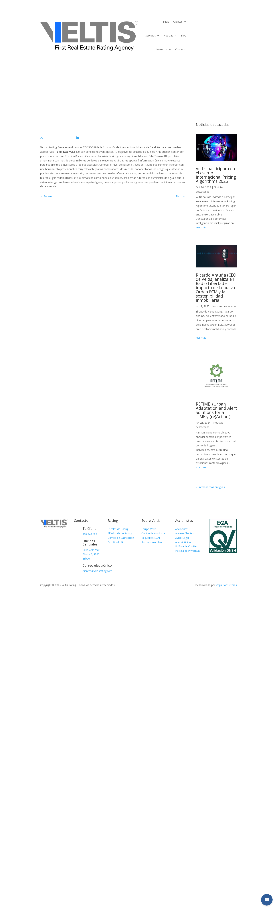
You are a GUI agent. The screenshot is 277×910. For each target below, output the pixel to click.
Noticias (168, 35)
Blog (183, 35)
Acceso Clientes (184, 533)
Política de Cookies (186, 546)
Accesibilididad (183, 542)
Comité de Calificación (121, 537)
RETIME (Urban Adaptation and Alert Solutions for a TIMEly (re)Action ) (216, 410)
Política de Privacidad (187, 550)
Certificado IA (116, 542)
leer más (201, 227)
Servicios (150, 35)
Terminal (225, 19)
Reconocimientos (151, 542)
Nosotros (162, 49)
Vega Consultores (226, 585)
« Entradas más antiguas (210, 487)
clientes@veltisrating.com (97, 571)
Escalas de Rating (118, 529)
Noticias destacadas (224, 306)
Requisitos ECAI (150, 537)
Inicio (166, 21)
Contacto (180, 49)
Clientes (178, 21)
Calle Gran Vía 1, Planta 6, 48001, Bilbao (92, 554)
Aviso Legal (182, 537)
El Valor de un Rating (120, 533)
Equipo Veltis (148, 529)
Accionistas (182, 529)
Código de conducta (153, 533)
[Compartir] (58, 138)
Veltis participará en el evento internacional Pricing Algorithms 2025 (216, 175)
